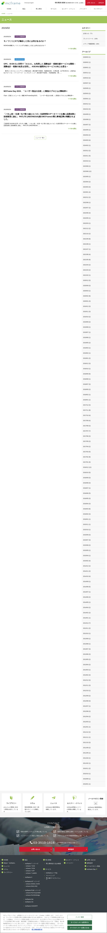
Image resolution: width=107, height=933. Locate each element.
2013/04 (87, 664)
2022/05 (87, 218)
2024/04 (87, 135)
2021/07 (87, 249)
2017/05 (87, 441)
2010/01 (87, 784)
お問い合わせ (91, 3)
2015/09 (87, 535)
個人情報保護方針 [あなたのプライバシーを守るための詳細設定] (37, 929)
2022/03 (87, 223)
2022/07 (87, 208)
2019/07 (87, 332)
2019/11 (87, 311)
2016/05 (87, 498)
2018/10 (87, 368)
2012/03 (87, 722)
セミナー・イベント (72, 860)
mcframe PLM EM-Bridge (33, 895)
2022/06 (87, 213)
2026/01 (87, 67)
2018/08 (87, 379)
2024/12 (87, 104)
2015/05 (87, 550)
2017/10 (87, 415)
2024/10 (87, 109)
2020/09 (87, 285)
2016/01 (87, 519)
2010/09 (87, 779)
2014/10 (87, 576)
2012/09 (87, 696)
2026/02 (87, 62)
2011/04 (87, 758)
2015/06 (87, 545)
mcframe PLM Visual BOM (33, 893)
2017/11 (87, 410)
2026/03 (87, 57)
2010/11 (87, 768)
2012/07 (87, 706)
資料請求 (101, 3)
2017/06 (87, 436)
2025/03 (87, 93)
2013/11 (87, 628)
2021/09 (87, 239)
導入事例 (48, 860)
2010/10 (87, 773)
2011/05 (87, 753)
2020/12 (87, 280)
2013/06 (87, 654)
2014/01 (87, 618)
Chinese (26, 3)
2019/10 (87, 317)
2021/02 (87, 275)
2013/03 (87, 670)
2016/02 (87, 514)
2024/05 (87, 130)
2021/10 (87, 233)
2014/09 (87, 581)
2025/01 (87, 98)
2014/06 (87, 597)
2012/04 (87, 716)
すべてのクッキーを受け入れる (79, 928)
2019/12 (87, 306)
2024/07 (87, 124)
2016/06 (87, 493)
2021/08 (87, 244)
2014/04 (87, 607)
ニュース (7, 866)
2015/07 (87, 540)
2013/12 (87, 623)
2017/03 (87, 452)
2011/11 (87, 737)
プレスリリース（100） (91, 38)
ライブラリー (8, 872)
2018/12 (87, 363)
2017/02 (87, 457)
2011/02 (87, 763)
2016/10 (87, 472)
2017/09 (87, 420)
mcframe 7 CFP (30, 871)
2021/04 (87, 265)
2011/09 (87, 747)
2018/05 (87, 389)
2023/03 (87, 187)
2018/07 (87, 384)
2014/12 (87, 566)
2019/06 (87, 337)
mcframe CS (29, 902)
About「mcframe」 (10, 863)
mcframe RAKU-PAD (31, 886)
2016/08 (87, 483)
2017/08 (87, 426)
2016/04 (87, 503)
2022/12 (87, 197)
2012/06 (87, 711)
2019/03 (87, 348)
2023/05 (87, 176)
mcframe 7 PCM (30, 868)
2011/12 (87, 732)
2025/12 (87, 73)
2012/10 (87, 690)
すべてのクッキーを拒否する (80, 922)
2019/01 (87, 358)
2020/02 (87, 296)
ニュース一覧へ (40, 138)
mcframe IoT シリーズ (32, 881)
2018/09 (87, 374)
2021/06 (87, 254)
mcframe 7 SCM (30, 866)
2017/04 (87, 446)
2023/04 (87, 182)
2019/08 (87, 327)
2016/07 (87, 488)
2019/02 (87, 353)
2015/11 (87, 524)
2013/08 (87, 644)
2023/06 (87, 171)
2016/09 (87, 477)
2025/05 (87, 88)
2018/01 (87, 400)
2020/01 (87, 301)
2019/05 (87, 343)
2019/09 (87, 322)
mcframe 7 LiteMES (31, 873)
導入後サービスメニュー (53, 878)
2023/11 (87, 156)
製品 (26, 860)
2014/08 (87, 587)
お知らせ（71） (88, 33)
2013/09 (87, 638)
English (32, 3)
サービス (48, 869)
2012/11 (87, 685)
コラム (6, 869)
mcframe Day (91, 869)
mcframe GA (29, 899)
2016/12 (87, 467)
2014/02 (87, 612)
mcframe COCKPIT (31, 906)
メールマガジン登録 (93, 866)
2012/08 (87, 701)
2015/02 (87, 561)
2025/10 (87, 78)
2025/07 (87, 83)
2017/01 (87, 462)
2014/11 (87, 571)
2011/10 (87, 742)
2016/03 (87, 509)
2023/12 (87, 150)
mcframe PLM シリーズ (32, 890)
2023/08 (87, 166)
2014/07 (87, 592)
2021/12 (87, 228)
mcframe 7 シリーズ (31, 863)
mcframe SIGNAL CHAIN (33, 884)
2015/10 (87, 529)
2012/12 (87, 680)
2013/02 (87, 675)
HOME (3, 13)
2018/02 (87, 394)
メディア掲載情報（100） (91, 44)
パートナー (69, 863)
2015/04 (87, 555)
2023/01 (87, 192)
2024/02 (87, 145)
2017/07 (87, 431)
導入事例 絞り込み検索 (53, 863)
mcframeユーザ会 (51, 873)
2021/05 (87, 259)
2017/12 (87, 405)
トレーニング (50, 875)
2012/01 (87, 727)
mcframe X (28, 877)
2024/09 (87, 114)
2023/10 (87, 161)
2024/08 (87, 119)
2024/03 (87, 140)
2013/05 (87, 659)
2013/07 (87, 649)
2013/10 (87, 633)
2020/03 (87, 291)
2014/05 (87, 602)
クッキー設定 (80, 917)
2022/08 (87, 202)
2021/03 (87, 270)
